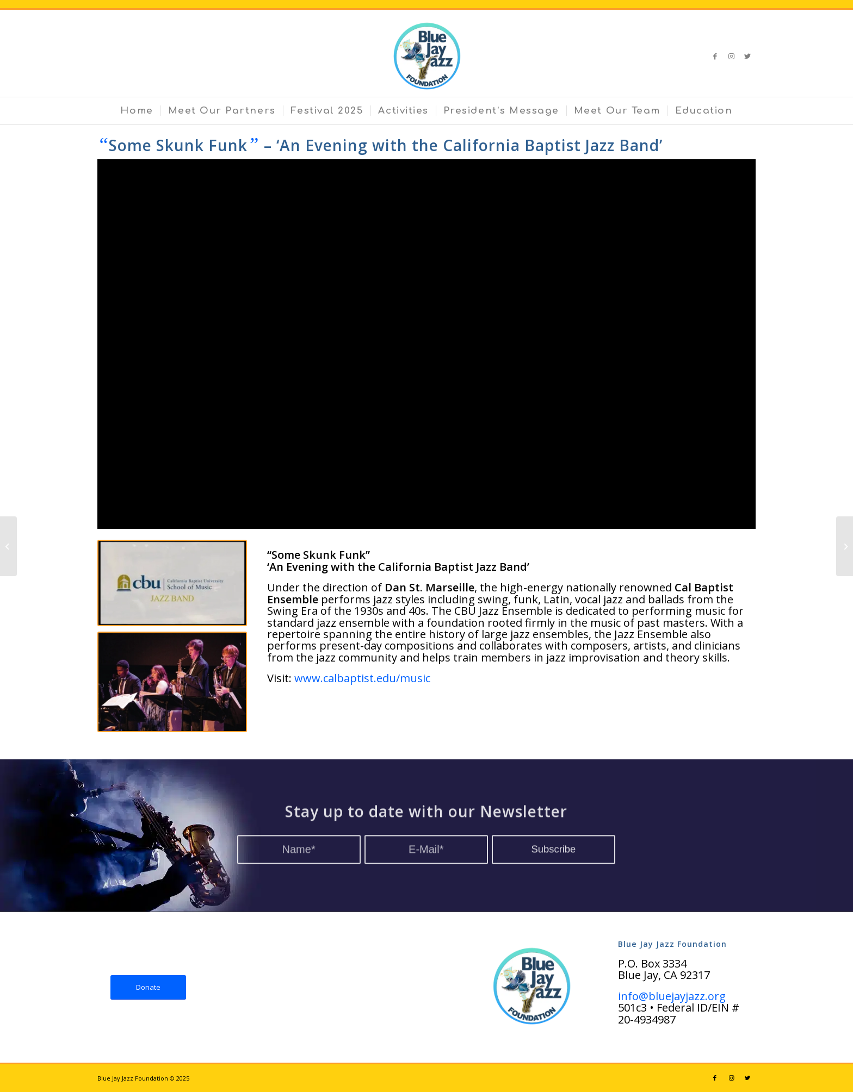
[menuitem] (136, 110)
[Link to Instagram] (731, 56)
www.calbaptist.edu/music (362, 678)
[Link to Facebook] (715, 56)
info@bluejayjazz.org (672, 996)
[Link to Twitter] (747, 56)
